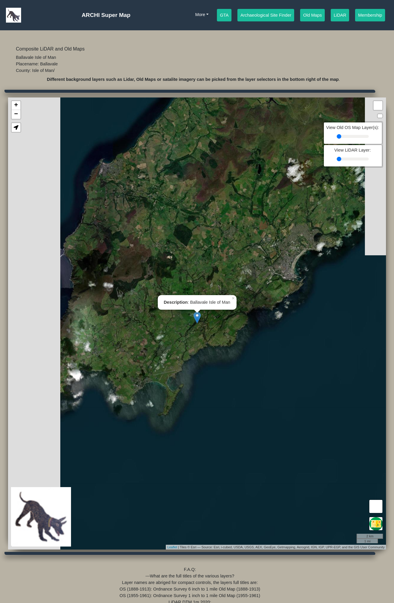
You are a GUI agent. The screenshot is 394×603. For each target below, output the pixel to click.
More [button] (200, 14)
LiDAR (340, 15)
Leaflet (172, 547)
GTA (224, 15)
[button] (16, 127)
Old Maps (312, 15)
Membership (370, 15)
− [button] (16, 114)
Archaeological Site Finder (265, 15)
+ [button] (16, 105)
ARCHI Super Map (106, 15)
